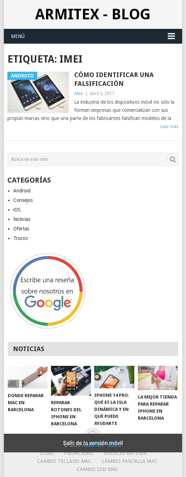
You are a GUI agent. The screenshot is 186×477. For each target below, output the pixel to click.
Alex (78, 93)
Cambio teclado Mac (64, 461)
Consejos (23, 200)
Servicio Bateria (125, 453)
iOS (17, 209)
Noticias (21, 219)
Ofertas (21, 228)
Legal (46, 453)
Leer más (169, 126)
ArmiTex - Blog (92, 14)
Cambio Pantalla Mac (130, 461)
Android (22, 190)
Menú (18, 36)
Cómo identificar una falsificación (114, 79)
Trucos (20, 238)
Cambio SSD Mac (97, 469)
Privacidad (78, 453)
